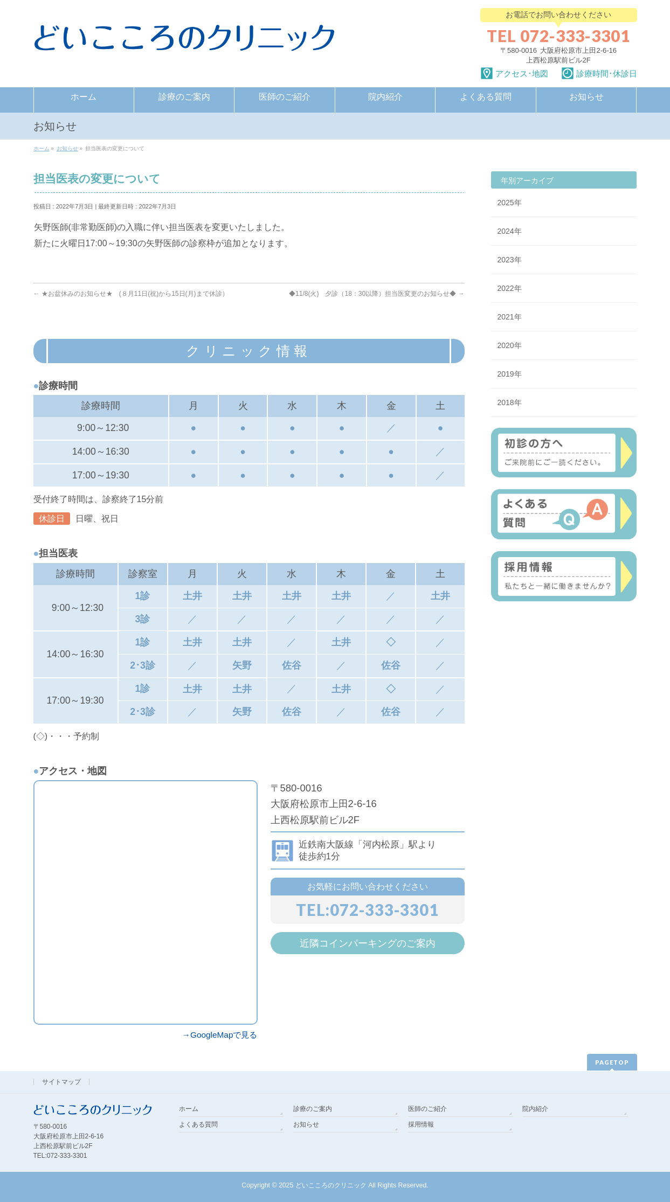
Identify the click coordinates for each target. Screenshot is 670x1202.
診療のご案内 (312, 1109)
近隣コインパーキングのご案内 (368, 943)
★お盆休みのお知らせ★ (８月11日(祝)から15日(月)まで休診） (131, 293)
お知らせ (306, 1124)
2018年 (510, 402)
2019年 (510, 374)
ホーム (188, 1109)
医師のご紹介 (427, 1109)
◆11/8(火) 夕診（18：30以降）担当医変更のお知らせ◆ (376, 293)
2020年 (510, 345)
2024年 (510, 231)
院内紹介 (535, 1109)
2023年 (510, 259)
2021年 (510, 316)
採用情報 (421, 1124)
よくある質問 (198, 1124)
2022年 (510, 288)
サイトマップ (61, 1082)
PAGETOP (612, 1062)
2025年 (510, 202)
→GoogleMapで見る (220, 1034)
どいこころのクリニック (331, 1185)
